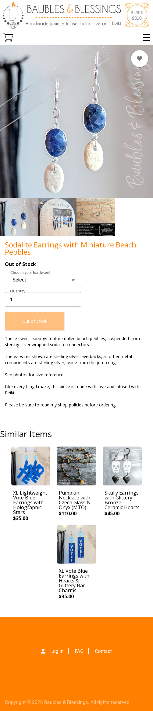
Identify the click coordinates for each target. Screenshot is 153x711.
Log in (56, 651)
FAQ (79, 651)
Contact (103, 651)
